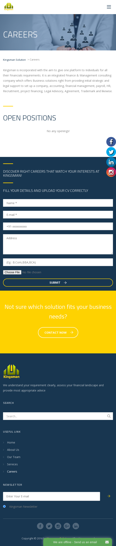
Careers (12, 471)
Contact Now (58, 332)
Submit (58, 282)
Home (11, 442)
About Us (13, 450)
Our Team (13, 457)
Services (12, 464)
